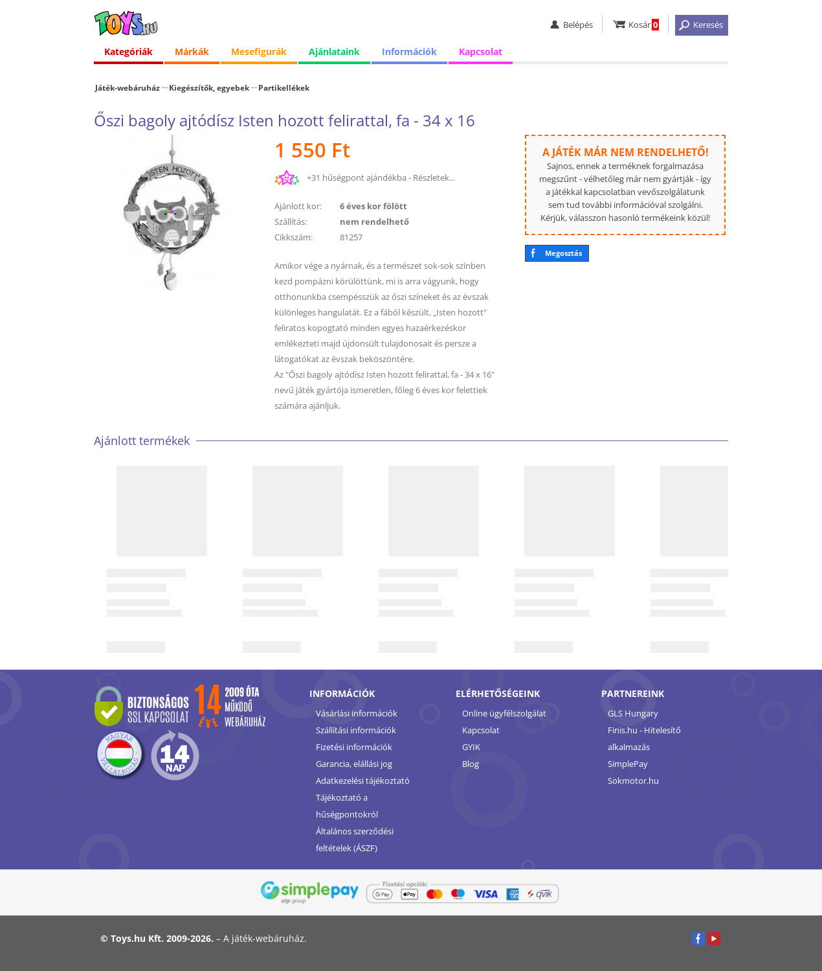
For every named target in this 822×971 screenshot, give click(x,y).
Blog (470, 764)
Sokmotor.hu (633, 780)
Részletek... (434, 177)
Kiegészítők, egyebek (209, 87)
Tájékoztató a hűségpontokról (347, 806)
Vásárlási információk (356, 713)
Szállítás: (290, 221)
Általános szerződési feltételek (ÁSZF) (355, 839)
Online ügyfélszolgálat (504, 713)
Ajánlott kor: (298, 206)
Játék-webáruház (127, 87)
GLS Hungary (633, 713)
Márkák (192, 51)
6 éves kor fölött (373, 206)
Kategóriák (128, 51)
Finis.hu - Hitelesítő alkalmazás (644, 738)
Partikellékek (283, 87)
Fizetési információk (354, 747)
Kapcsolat (480, 51)
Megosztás (563, 253)
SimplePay (628, 764)
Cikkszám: (293, 237)
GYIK (471, 747)
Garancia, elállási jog (354, 764)
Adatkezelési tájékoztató (363, 780)
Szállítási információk (356, 730)
